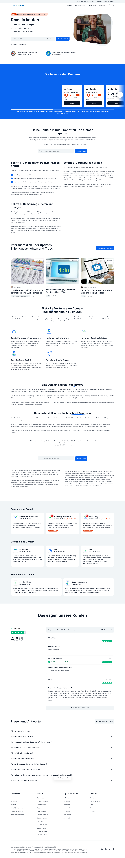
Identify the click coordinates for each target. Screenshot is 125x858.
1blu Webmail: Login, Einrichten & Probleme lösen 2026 (61, 290)
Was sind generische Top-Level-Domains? (62, 769)
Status (105, 1)
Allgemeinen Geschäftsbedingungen (99, 111)
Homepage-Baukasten (62, 517)
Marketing (103, 5)
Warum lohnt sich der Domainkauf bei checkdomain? (62, 764)
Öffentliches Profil (106, 630)
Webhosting (93, 5)
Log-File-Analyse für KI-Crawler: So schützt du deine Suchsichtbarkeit (27, 291)
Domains (69, 5)
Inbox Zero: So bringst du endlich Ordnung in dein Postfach (96, 291)
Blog (78, 1)
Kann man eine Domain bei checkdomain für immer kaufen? (62, 742)
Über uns (83, 1)
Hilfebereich (99, 1)
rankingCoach (24, 549)
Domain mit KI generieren (19, 44)
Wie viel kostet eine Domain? (62, 731)
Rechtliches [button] (15, 794)
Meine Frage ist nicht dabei (104, 721)
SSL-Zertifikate (25, 582)
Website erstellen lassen (28, 517)
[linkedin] (113, 849)
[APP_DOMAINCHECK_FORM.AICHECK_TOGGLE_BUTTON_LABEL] (50, 39)
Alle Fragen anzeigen (62, 778)
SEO (55, 549)
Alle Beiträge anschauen (105, 248)
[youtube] (109, 849)
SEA (90, 549)
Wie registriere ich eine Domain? (62, 753)
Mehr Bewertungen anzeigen (80, 708)
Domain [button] (40, 794)
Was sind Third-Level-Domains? (62, 736)
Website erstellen (81, 5)
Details (21, 103)
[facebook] (102, 849)
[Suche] (109, 5)
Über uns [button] (93, 794)
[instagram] (106, 849)
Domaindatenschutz (79, 582)
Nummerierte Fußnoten (62, 113)
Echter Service (90, 1)
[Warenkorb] (112, 5)
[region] (62, 94)
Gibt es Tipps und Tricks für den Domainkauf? (62, 747)
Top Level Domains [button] (70, 794)
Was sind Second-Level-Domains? (62, 758)
